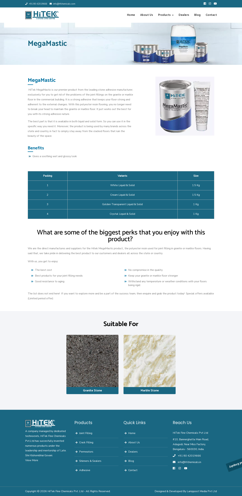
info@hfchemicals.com (62, 3)
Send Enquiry (238, 408)
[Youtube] (185, 468)
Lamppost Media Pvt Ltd (202, 491)
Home (131, 15)
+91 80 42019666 (36, 3)
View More (31, 460)
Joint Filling (85, 433)
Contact (211, 15)
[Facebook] (174, 468)
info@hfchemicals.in (189, 462)
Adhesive (84, 470)
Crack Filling (86, 442)
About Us (146, 15)
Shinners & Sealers (90, 461)
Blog (197, 15)
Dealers (184, 15)
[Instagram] (179, 468)
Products (164, 15)
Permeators (86, 452)
